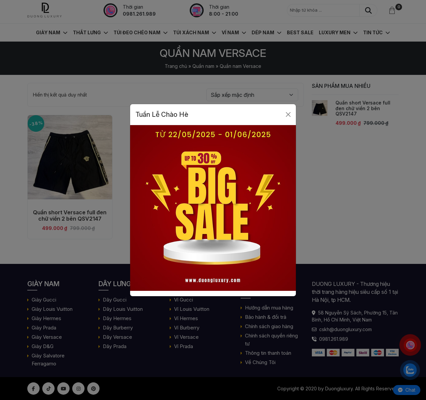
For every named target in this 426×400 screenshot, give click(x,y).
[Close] (288, 114)
